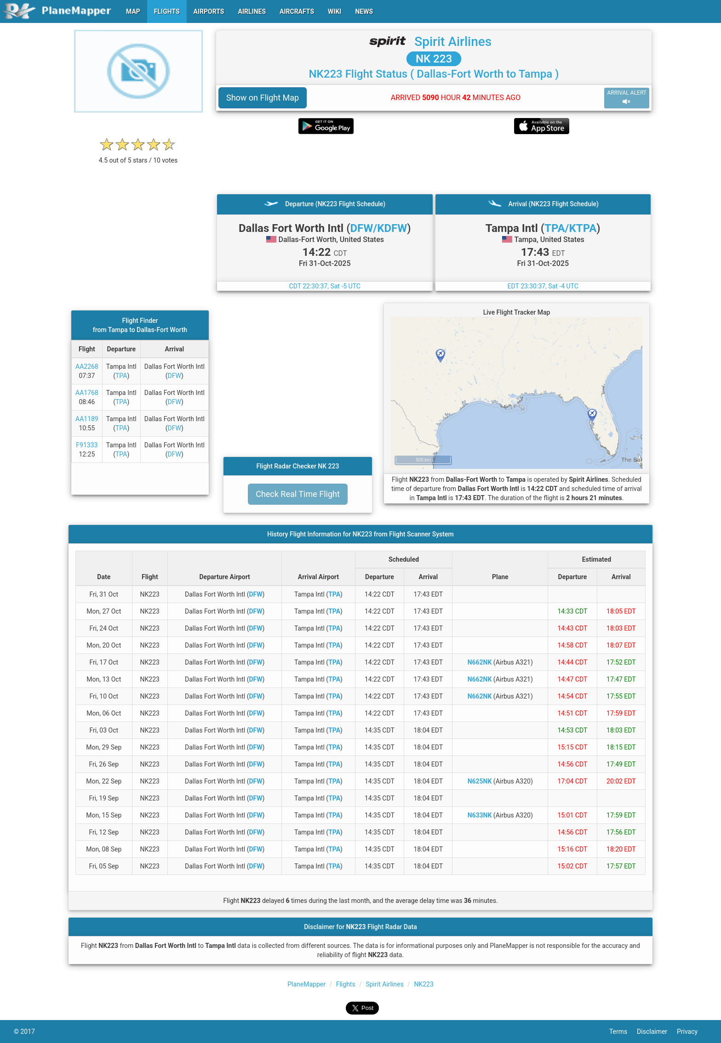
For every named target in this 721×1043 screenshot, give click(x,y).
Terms (623, 1031)
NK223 (423, 984)
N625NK (480, 781)
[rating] (138, 155)
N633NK (480, 815)
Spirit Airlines (453, 41)
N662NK (480, 662)
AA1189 (86, 419)
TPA (121, 375)
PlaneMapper (306, 984)
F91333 (86, 445)
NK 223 (434, 58)
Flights (345, 984)
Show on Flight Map (262, 97)
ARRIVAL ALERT (627, 98)
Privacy (692, 1031)
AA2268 (86, 366)
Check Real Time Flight (298, 494)
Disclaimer (657, 1031)
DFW (174, 375)
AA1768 (86, 392)
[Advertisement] (434, 164)
